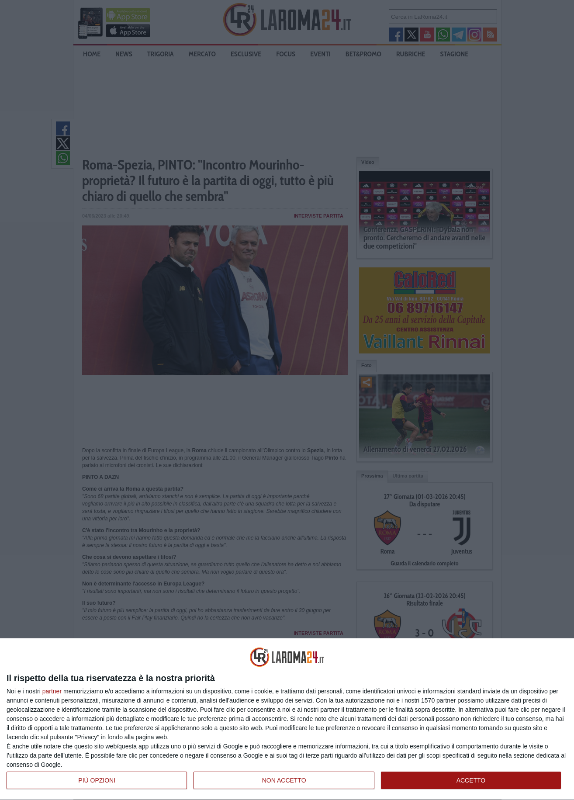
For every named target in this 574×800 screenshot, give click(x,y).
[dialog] (287, 719)
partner (52, 691)
